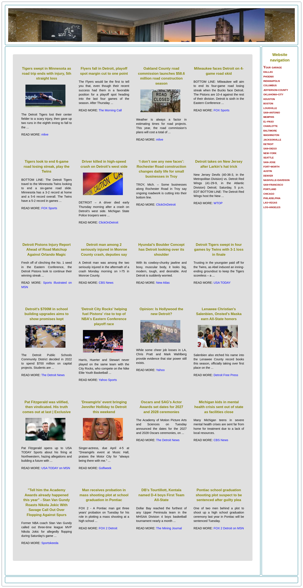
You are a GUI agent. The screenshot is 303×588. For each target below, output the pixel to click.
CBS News (106, 282)
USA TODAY (222, 282)
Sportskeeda (49, 543)
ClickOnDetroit (108, 222)
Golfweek (105, 468)
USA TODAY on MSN (55, 468)
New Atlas (163, 282)
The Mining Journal (169, 528)
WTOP (218, 203)
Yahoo (160, 370)
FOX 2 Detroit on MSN (229, 528)
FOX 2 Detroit (108, 528)
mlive (44, 134)
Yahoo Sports (108, 380)
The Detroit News (53, 375)
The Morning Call (110, 110)
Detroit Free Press (226, 375)
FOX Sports (221, 110)
